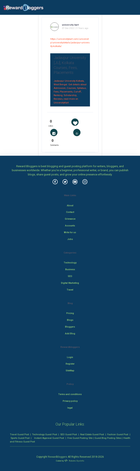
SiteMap (70, 370)
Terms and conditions (70, 394)
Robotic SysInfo (74, 461)
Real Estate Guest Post (92, 434)
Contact (70, 212)
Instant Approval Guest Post (49, 438)
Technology (70, 262)
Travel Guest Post (19, 434)
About (70, 205)
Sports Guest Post (20, 438)
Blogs (70, 320)
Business (70, 269)
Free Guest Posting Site (79, 438)
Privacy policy (70, 401)
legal (70, 407)
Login (70, 357)
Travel (70, 289)
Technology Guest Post (44, 434)
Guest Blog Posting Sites (108, 438)
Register (70, 363)
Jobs (70, 239)
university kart (70, 24)
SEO (70, 276)
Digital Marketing (70, 283)
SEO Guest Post (68, 434)
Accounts (70, 225)
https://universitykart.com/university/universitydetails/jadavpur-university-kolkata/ (70, 42)
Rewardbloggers (57, 456)
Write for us (70, 232)
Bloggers (70, 326)
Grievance (70, 219)
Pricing (70, 313)
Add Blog (70, 333)
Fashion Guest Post (117, 434)
